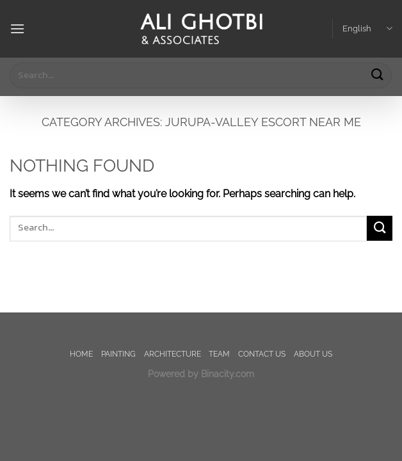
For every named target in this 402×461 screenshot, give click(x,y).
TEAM (219, 354)
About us (313, 354)
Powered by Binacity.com (201, 373)
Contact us (261, 354)
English (367, 28)
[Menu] (17, 28)
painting (118, 354)
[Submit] (377, 75)
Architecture (172, 354)
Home (81, 354)
